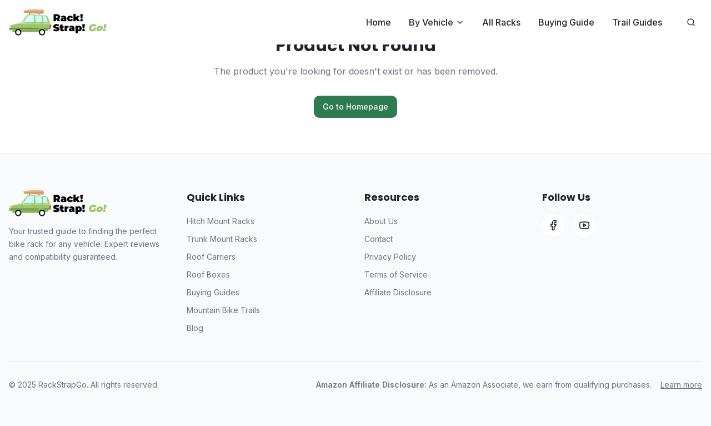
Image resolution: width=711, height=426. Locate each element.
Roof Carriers (211, 256)
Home (378, 22)
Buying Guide (566, 22)
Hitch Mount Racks (220, 221)
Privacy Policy (390, 256)
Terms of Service (396, 274)
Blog (195, 328)
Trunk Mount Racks (222, 239)
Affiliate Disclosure (398, 292)
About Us (381, 221)
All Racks (501, 22)
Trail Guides (637, 22)
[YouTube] (584, 225)
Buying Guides (213, 292)
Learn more (681, 384)
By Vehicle (436, 22)
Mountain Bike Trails (223, 310)
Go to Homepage (355, 106)
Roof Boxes (208, 274)
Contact (378, 239)
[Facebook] (553, 225)
